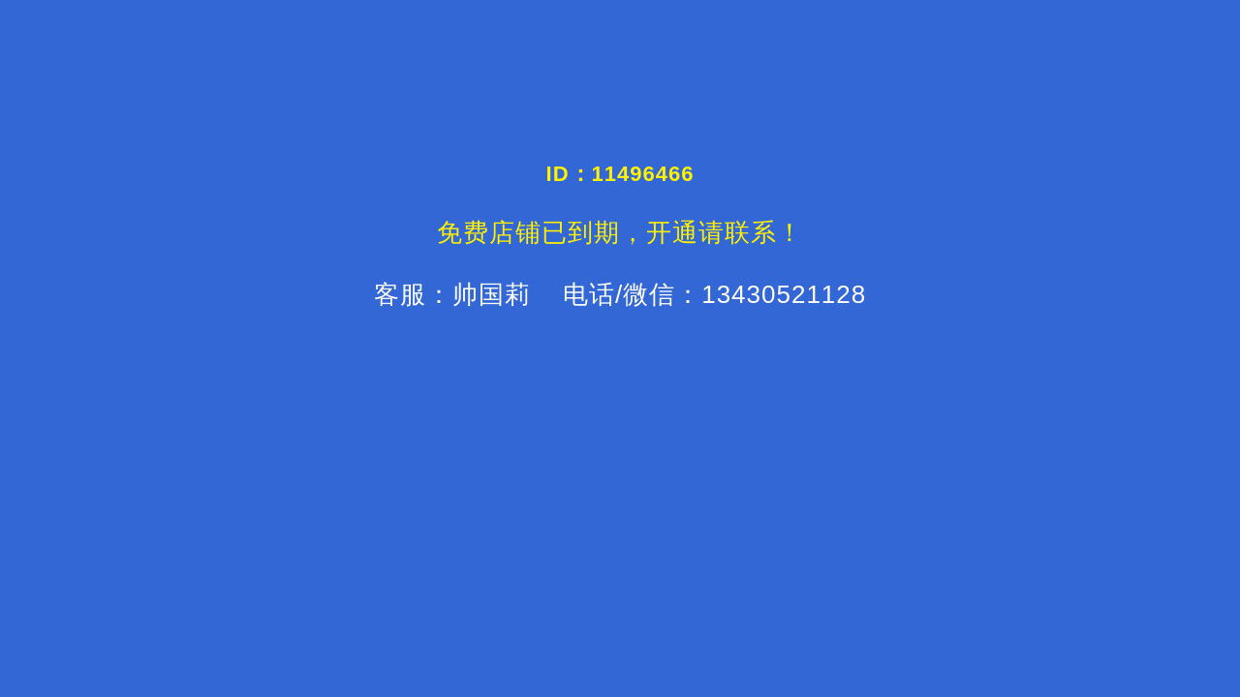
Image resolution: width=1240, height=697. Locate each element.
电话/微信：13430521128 (711, 294)
